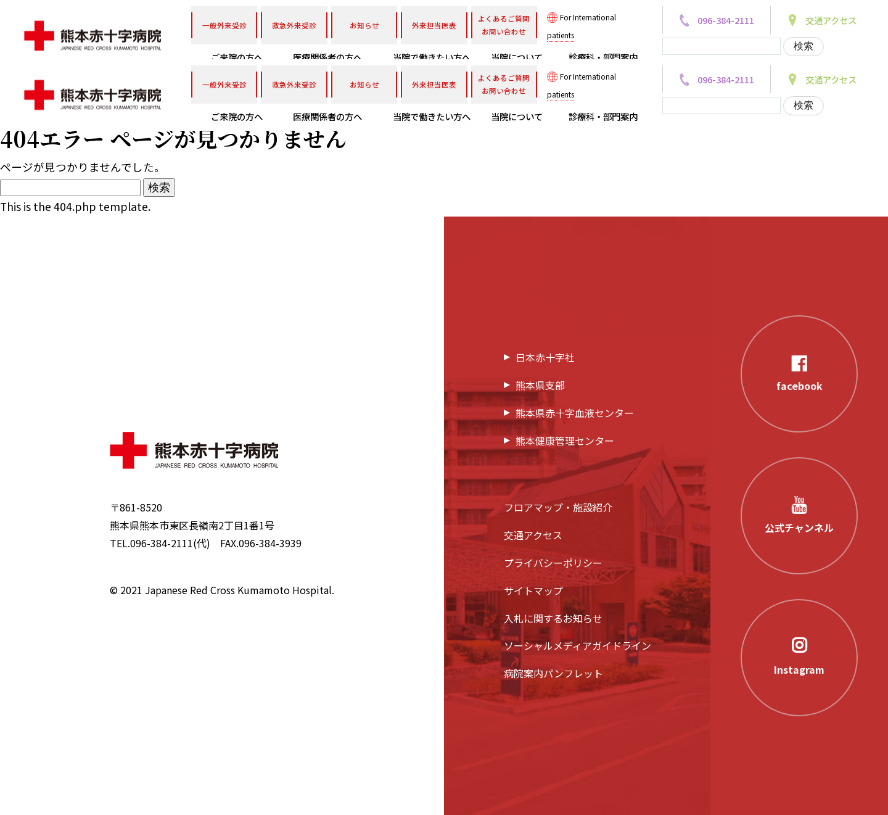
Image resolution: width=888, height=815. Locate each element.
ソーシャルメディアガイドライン (577, 645)
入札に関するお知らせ (553, 618)
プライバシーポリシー (553, 562)
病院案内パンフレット (553, 673)
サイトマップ (533, 590)
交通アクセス (533, 534)
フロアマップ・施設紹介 (558, 507)
